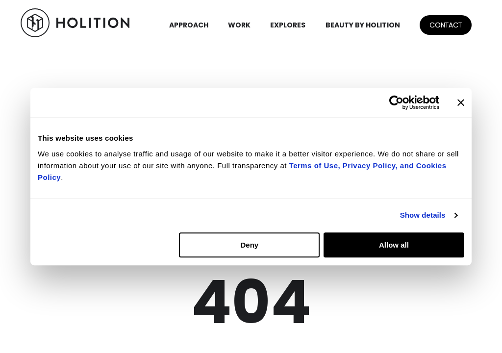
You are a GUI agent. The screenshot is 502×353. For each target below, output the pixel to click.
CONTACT (445, 25)
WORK (239, 25)
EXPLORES (287, 25)
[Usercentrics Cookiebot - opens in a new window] (396, 102)
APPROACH (188, 25)
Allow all (394, 245)
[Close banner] (460, 102)
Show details (423, 215)
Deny (250, 245)
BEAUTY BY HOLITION (363, 25)
